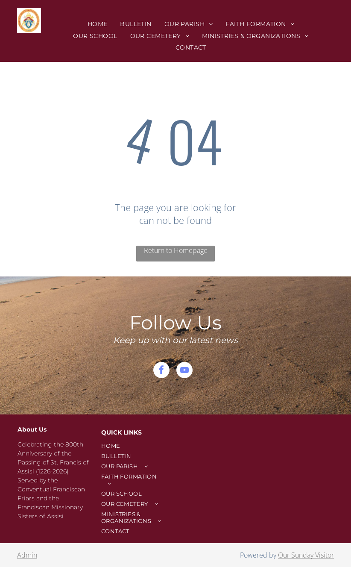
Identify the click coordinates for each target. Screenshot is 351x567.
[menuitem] (97, 24)
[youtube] (184, 371)
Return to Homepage (176, 250)
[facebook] (161, 371)
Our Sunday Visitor (306, 555)
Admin (27, 555)
